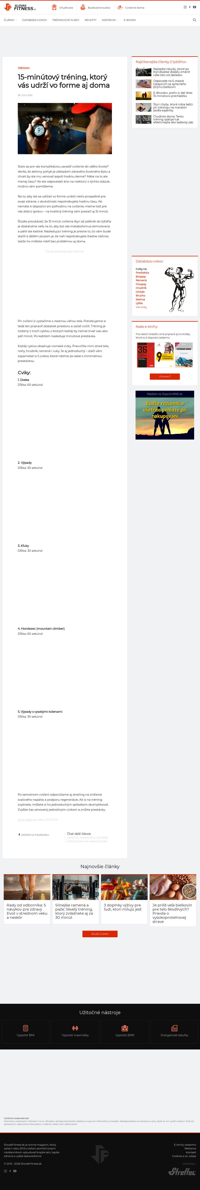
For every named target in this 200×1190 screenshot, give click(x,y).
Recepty (90, 19)
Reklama (190, 1148)
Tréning (24, 68)
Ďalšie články (100, 934)
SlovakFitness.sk (20, 7)
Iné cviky (141, 307)
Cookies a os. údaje (184, 1156)
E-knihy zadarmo (185, 1144)
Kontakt (191, 1152)
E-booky (130, 19)
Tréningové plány (65, 19)
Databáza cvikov (34, 19)
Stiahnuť (165, 376)
